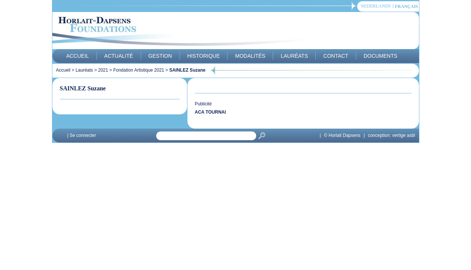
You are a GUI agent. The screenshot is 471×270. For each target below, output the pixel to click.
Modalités (250, 56)
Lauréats (294, 56)
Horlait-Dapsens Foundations (186, 31)
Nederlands (376, 6)
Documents (380, 56)
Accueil (77, 56)
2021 (103, 70)
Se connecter (83, 135)
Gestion (160, 56)
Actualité (118, 56)
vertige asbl (403, 135)
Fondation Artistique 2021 (138, 70)
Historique (203, 56)
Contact (335, 56)
